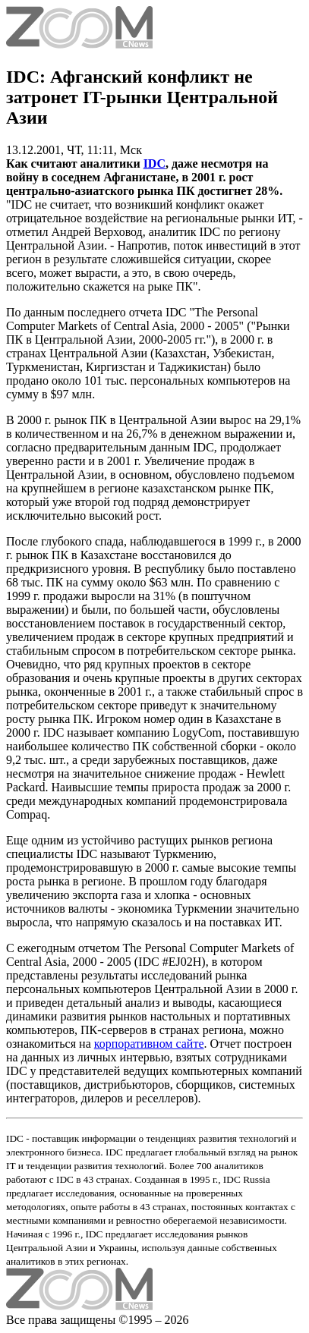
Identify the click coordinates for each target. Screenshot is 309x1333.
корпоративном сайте (149, 1043)
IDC (154, 163)
